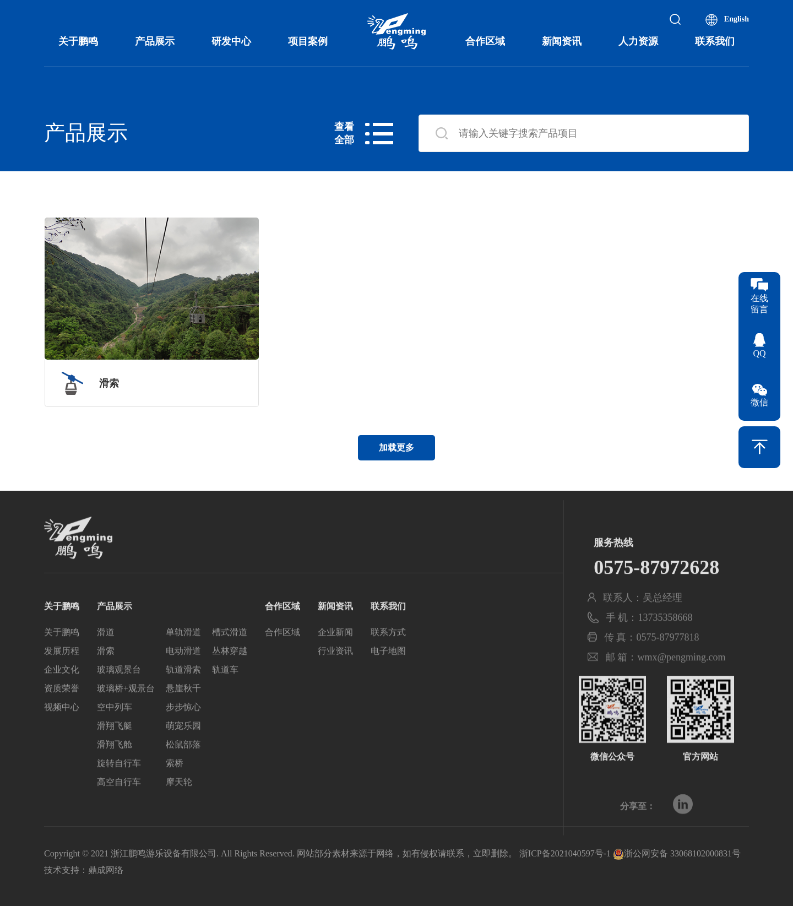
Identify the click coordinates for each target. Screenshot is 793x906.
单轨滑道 (183, 657)
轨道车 (225, 694)
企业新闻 (335, 657)
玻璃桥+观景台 (126, 713)
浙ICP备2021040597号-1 (565, 853)
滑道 (106, 657)
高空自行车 (119, 807)
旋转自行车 (119, 788)
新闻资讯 (562, 41)
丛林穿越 (229, 676)
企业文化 (61, 694)
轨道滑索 (183, 694)
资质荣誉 (61, 713)
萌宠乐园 (183, 751)
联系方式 (388, 657)
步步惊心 (183, 732)
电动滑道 (183, 676)
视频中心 (61, 732)
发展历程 (61, 676)
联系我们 (715, 41)
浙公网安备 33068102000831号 (677, 853)
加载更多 (396, 447)
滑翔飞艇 (114, 751)
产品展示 (155, 41)
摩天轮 (179, 807)
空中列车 (114, 732)
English (736, 19)
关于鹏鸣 (78, 41)
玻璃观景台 (119, 694)
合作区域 (485, 41)
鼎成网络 (105, 870)
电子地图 (388, 676)
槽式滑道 (229, 657)
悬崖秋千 (183, 713)
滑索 (106, 676)
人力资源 (638, 41)
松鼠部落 (183, 769)
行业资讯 (335, 676)
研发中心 (231, 41)
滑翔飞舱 (114, 769)
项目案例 (308, 41)
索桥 (174, 788)
